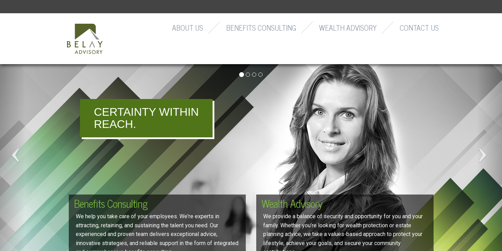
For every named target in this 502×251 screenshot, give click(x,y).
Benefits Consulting (261, 27)
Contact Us (419, 27)
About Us (187, 27)
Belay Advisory (85, 39)
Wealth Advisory (348, 27)
